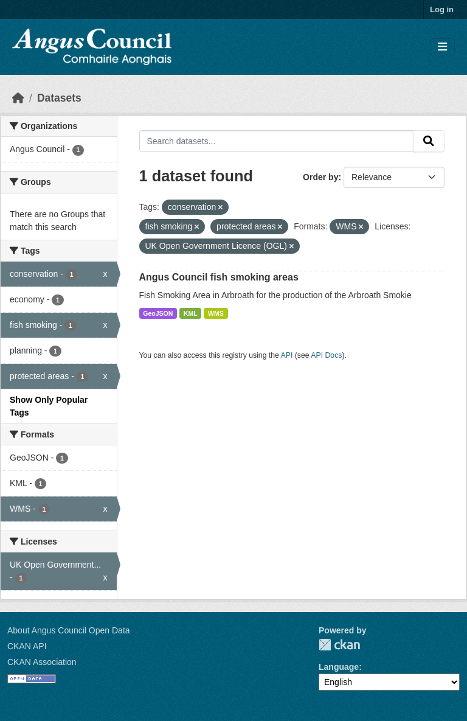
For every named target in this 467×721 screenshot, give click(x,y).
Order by (320, 177)
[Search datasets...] (276, 141)
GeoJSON (158, 313)
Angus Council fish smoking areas (219, 277)
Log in (442, 9)
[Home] (18, 98)
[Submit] (429, 141)
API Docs (326, 355)
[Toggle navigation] (442, 47)
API (287, 355)
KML (191, 313)
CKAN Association (42, 662)
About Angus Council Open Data (68, 630)
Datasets (59, 98)
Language (339, 667)
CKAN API (27, 646)
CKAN (339, 644)
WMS (216, 313)
